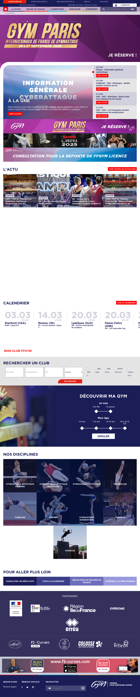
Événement (92, 9)
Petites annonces (27, 5)
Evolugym (75, 9)
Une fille (96, 407)
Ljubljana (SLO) (82, 322)
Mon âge (103, 418)
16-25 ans (110, 422)
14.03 (50, 315)
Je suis (103, 403)
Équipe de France (35, 9)
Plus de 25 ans (124, 423)
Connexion (125, 5)
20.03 (84, 315)
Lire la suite (15, 114)
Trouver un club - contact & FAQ (82, 5)
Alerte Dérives (15, 1)
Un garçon (110, 407)
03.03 (18, 315)
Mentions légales (10, 687)
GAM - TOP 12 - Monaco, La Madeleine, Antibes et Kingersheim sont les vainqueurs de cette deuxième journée (18, 203)
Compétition (57, 9)
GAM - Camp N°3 (12, 325)
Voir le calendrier (126, 303)
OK (132, 9)
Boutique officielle (65, 1)
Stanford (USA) (15, 322)
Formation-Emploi (39, 1)
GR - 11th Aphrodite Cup (115, 328)
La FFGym (16, 9)
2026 (25, 319)
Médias (87, 1)
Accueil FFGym (5, 9)
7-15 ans (96, 422)
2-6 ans (82, 422)
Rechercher (70, 381)
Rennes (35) (46, 322)
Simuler (103, 436)
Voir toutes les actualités (122, 169)
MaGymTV (104, 1)
